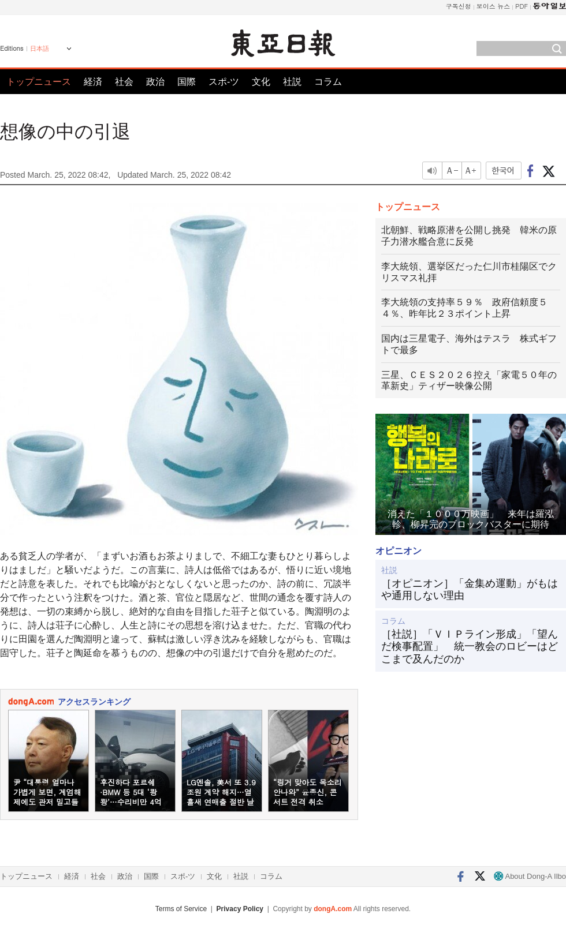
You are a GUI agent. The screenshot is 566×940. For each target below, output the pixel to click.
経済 (93, 82)
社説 (292, 82)
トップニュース (38, 82)
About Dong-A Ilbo (530, 876)
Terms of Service (181, 909)
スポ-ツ (223, 82)
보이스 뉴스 (493, 6)
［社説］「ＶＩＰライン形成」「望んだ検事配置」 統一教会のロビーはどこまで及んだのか (469, 646)
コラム (328, 82)
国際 (186, 82)
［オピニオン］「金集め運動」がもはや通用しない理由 (469, 590)
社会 (124, 82)
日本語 (39, 48)
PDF (521, 6)
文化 (261, 82)
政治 (155, 82)
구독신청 (458, 6)
